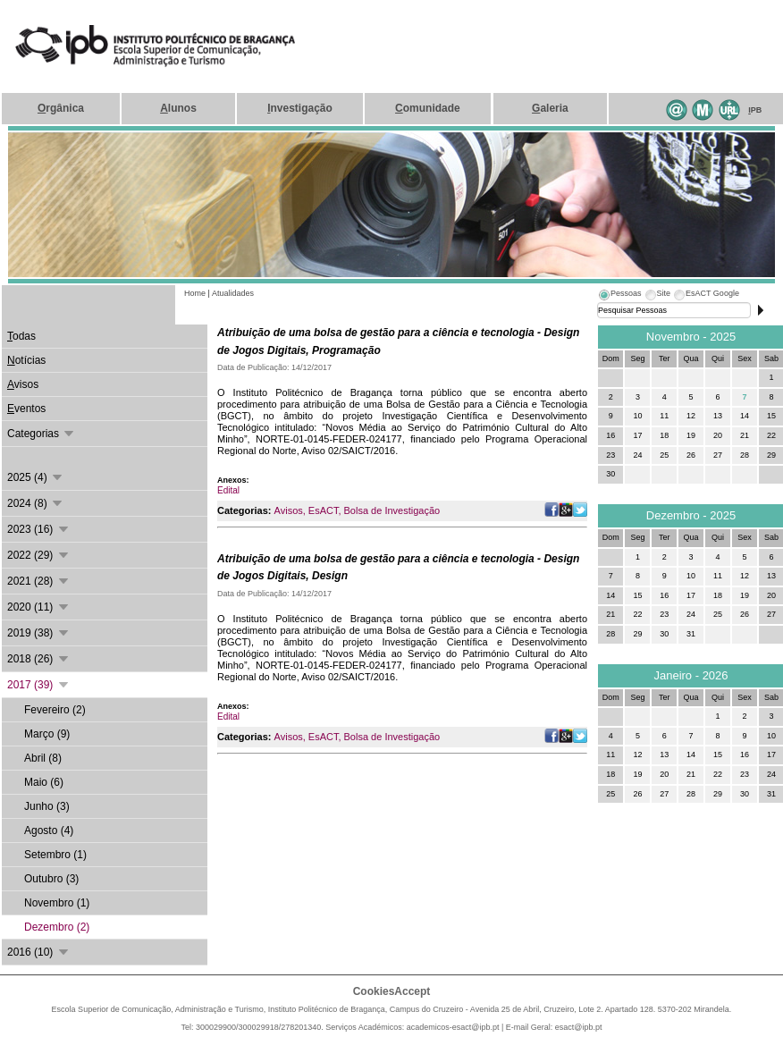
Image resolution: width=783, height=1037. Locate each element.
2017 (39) (39, 685)
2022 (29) (39, 555)
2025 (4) (35, 477)
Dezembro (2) (56, 927)
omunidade (427, 108)
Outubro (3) (51, 879)
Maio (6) (43, 782)
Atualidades (233, 293)
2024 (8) (35, 503)
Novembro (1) (56, 903)
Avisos (288, 510)
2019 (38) (39, 633)
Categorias (41, 433)
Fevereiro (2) (55, 710)
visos (22, 384)
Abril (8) (43, 758)
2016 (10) (39, 952)
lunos (178, 108)
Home (195, 293)
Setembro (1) (55, 854)
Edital (228, 490)
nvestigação (300, 108)
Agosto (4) (48, 830)
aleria (550, 108)
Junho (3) (47, 806)
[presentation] (619, 296)
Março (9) (47, 734)
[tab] (619, 296)
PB (755, 109)
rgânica (61, 108)
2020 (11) (39, 607)
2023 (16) (39, 529)
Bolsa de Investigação (392, 510)
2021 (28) (39, 581)
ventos (26, 408)
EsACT (323, 510)
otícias (26, 360)
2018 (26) (39, 659)
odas (21, 336)
